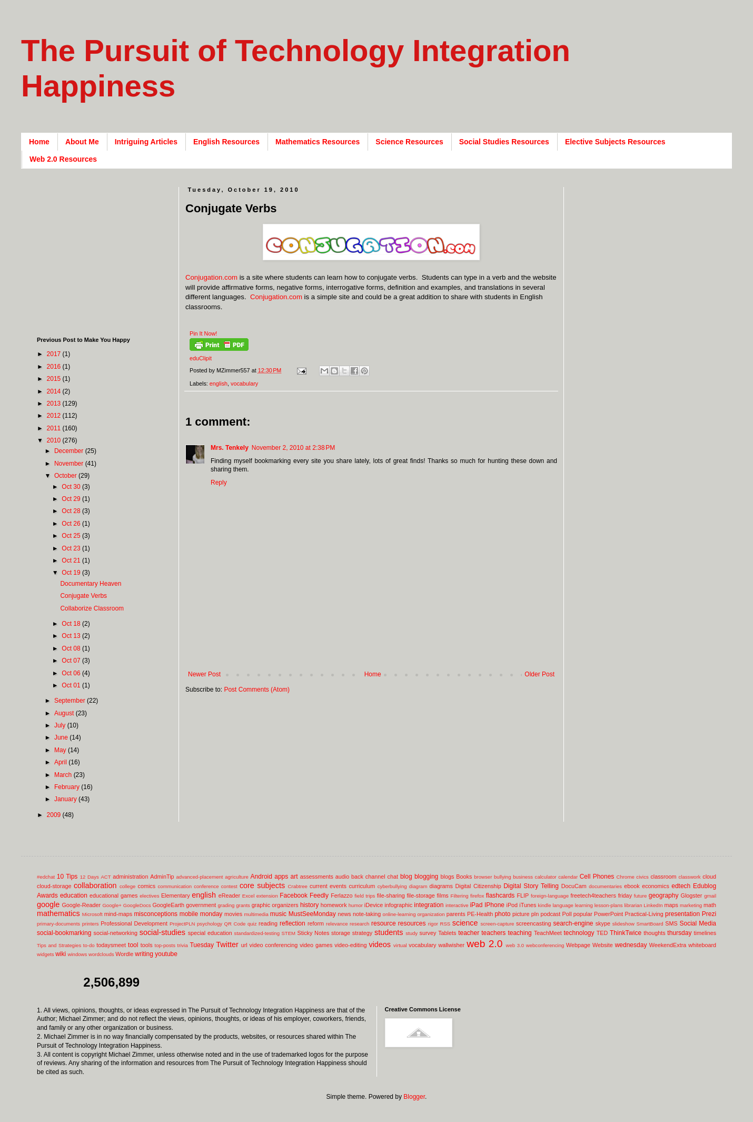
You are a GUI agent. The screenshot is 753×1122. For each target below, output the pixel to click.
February (67, 787)
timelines (705, 933)
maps (671, 905)
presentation (682, 914)
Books (464, 876)
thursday (679, 933)
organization (430, 914)
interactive (457, 905)
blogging (426, 876)
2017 (55, 354)
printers (90, 924)
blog (406, 876)
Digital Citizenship (478, 886)
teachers (493, 933)
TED (602, 933)
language (562, 905)
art (294, 876)
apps (281, 876)
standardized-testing (257, 933)
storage (340, 933)
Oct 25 (72, 535)
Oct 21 (72, 560)
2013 (55, 403)
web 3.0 (515, 945)
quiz (252, 924)
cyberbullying (392, 886)
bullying (502, 877)
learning (584, 905)
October (66, 475)
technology (579, 933)
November (69, 463)
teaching (519, 933)
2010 (55, 440)
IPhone (494, 905)
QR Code (235, 924)
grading (225, 905)
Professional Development (134, 923)
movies (233, 914)
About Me (82, 141)
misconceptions (155, 914)
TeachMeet (548, 933)
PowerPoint (608, 914)
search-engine (573, 923)
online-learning (399, 914)
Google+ (112, 905)
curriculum (362, 886)
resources (412, 923)
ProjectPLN (182, 924)
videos (380, 944)
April (61, 762)
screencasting (533, 923)
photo (502, 914)
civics (642, 877)
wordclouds (101, 954)
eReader (229, 895)
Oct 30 (72, 486)
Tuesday (202, 945)
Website (602, 945)
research (359, 924)
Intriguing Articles (146, 141)
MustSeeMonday (312, 914)
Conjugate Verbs (83, 595)
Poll (567, 914)
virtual (400, 945)
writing (144, 954)
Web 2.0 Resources (63, 159)
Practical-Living (644, 914)
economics (655, 886)
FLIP (523, 895)
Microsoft (92, 914)
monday (211, 914)
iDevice (373, 905)
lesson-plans (609, 905)
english (218, 383)
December (69, 451)
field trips (364, 896)
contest (229, 886)
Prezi (709, 914)
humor (356, 905)
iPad (476, 905)
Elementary (175, 895)
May (61, 750)
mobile (189, 914)
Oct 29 (72, 499)
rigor (433, 924)
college (127, 886)
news (344, 914)
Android (261, 876)
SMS (671, 923)
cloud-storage (54, 886)
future (640, 896)
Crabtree (298, 886)
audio (342, 876)
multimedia (256, 914)
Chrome (626, 877)
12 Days (89, 877)
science (465, 923)
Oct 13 (72, 635)
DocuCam (574, 886)
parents (456, 914)
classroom (663, 876)
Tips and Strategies (59, 945)
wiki (60, 954)
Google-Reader (81, 905)
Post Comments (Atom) (257, 689)
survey (428, 933)
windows (77, 954)
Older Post (539, 674)
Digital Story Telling (531, 886)
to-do (89, 945)
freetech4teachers (593, 895)
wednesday (631, 945)
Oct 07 (72, 660)
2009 (55, 815)
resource (383, 923)
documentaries (605, 886)
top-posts (164, 945)
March (64, 775)
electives (149, 896)
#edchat (46, 877)
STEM (288, 933)
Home (39, 141)
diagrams (441, 886)
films (443, 895)
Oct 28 (72, 511)
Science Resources (409, 141)
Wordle (124, 954)
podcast (550, 914)
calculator (546, 877)
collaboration (95, 885)
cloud (709, 876)
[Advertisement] (103, 253)
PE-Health (480, 914)
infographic (398, 905)
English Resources (226, 141)
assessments (316, 876)
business (523, 877)
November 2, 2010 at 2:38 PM (293, 447)
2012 (55, 415)
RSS (445, 924)
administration (130, 876)
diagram (418, 886)
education (73, 895)
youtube (166, 954)
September (70, 700)
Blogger (414, 1096)
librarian (633, 905)
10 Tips (67, 876)
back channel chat (374, 876)
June (62, 737)
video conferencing (274, 945)
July (60, 725)
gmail (710, 896)
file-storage (420, 895)
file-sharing (391, 895)
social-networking (115, 933)
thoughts (654, 933)
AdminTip (162, 876)
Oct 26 (72, 523)
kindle (544, 905)
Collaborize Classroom (92, 608)
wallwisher (451, 945)
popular (582, 914)
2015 (55, 378)
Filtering (460, 896)
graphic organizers (275, 905)
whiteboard (702, 945)
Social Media (697, 923)
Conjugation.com (211, 277)
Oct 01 (72, 685)
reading (268, 923)
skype (603, 923)
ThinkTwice (625, 933)
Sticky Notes (314, 933)
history (309, 905)
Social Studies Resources (504, 141)
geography (664, 895)
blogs (447, 876)
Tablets (447, 933)
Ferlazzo (341, 895)
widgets (45, 954)
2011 (55, 428)
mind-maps (118, 914)
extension (267, 896)
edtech (680, 886)
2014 (55, 391)
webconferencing (545, 945)
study (411, 933)
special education (210, 933)
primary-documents (58, 924)
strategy (362, 933)
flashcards (500, 895)
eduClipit (201, 358)
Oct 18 (72, 623)
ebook (631, 886)
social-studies (162, 932)
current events (328, 886)
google (48, 904)
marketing (691, 905)
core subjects (262, 885)
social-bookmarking (64, 933)
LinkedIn (652, 905)
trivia (182, 945)
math (710, 905)
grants (243, 905)
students (388, 932)
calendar (568, 877)
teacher (468, 933)
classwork (690, 877)
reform (316, 923)
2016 (55, 366)
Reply (219, 482)
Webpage (578, 945)
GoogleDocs (137, 905)
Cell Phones (597, 876)
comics (147, 886)
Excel (248, 896)
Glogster (691, 895)
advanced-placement (199, 877)
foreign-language (550, 896)
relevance (337, 924)
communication (175, 886)
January (66, 799)
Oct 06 (72, 673)
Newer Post (204, 674)
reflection (292, 923)
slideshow (623, 924)
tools (147, 945)
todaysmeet (111, 945)
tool (133, 945)
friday (625, 895)
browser (483, 877)
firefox (477, 896)
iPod (512, 905)
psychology (209, 924)
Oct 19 (72, 572)
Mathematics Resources (317, 141)
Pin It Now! (203, 333)
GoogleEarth (168, 905)
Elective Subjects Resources (615, 141)
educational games (113, 895)
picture (520, 914)
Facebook (294, 895)
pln (535, 914)
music (278, 914)
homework (334, 905)
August (65, 713)
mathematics (58, 913)
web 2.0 (484, 943)
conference (206, 886)
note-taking (367, 914)
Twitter (227, 944)
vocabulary (244, 383)
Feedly (319, 895)
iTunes (527, 905)
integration (428, 905)
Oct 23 (72, 548)
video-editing (350, 945)
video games (316, 945)
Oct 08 (72, 648)
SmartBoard (649, 924)
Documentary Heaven (90, 583)
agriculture (237, 877)
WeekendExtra (668, 945)
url (244, 945)
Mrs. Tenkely (230, 447)
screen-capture (497, 924)
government (201, 905)
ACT (106, 877)
